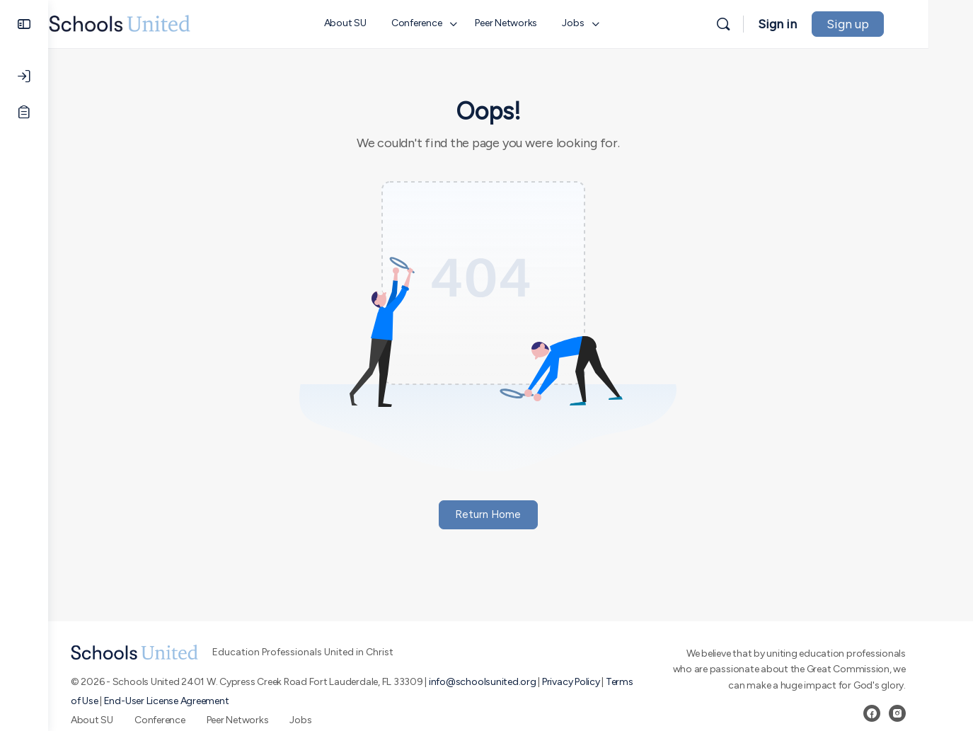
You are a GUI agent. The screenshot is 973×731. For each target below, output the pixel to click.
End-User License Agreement (188, 701)
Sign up (892, 24)
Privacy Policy (594, 682)
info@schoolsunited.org (505, 682)
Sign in (821, 24)
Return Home (510, 514)
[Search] (768, 24)
